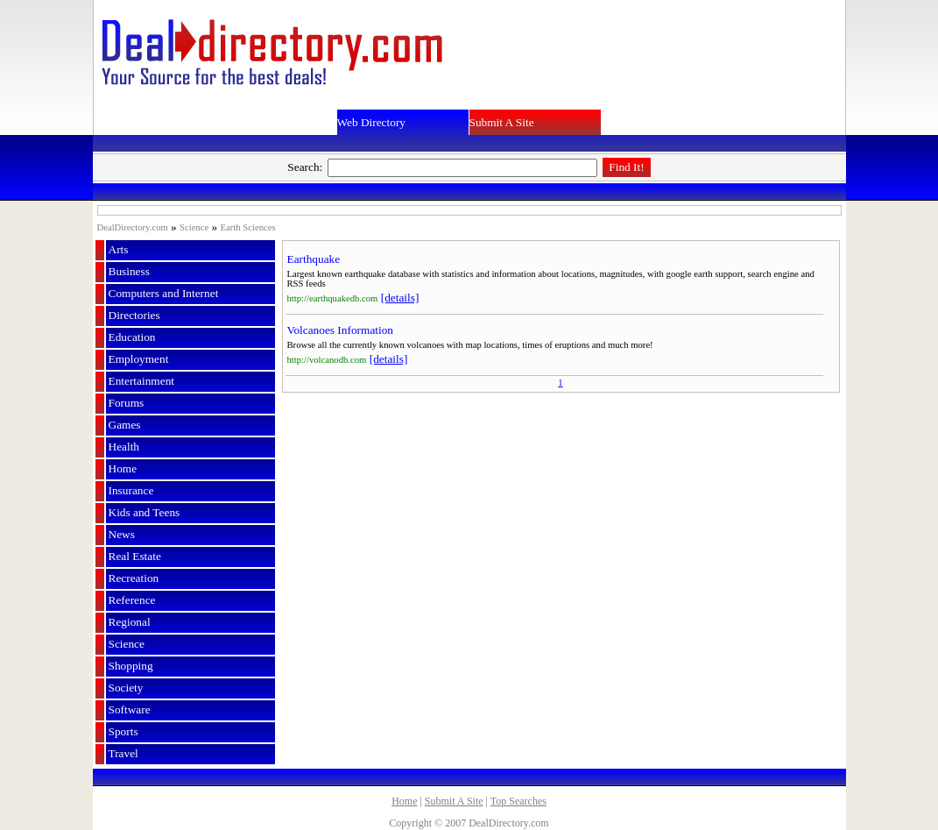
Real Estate (135, 556)
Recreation (134, 578)
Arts (119, 249)
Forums (127, 402)
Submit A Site (501, 122)
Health (124, 446)
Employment (139, 358)
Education (132, 337)
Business (129, 271)
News (122, 534)
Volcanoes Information (340, 330)
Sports (123, 731)
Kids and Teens (144, 512)
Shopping (131, 665)
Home (123, 468)
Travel (123, 753)
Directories (134, 315)
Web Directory (371, 122)
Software (130, 709)
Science (194, 227)
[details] (400, 297)
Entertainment (142, 380)
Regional (130, 621)
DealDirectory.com (132, 227)
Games (125, 424)
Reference (132, 600)
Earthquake (314, 259)
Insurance (131, 490)
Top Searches (518, 801)
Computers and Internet (164, 293)
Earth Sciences (248, 227)
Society (126, 687)
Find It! (626, 167)
